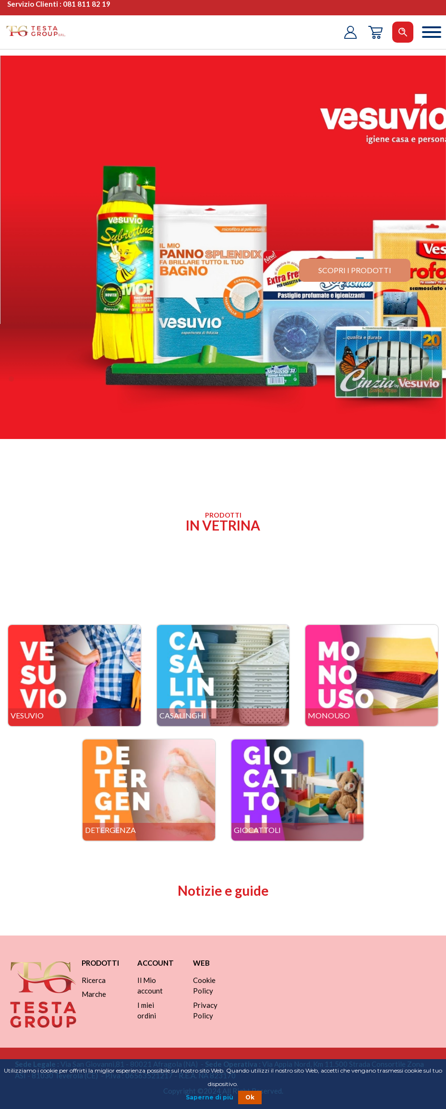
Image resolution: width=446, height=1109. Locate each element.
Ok (249, 1097)
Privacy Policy (205, 1010)
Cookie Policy (204, 985)
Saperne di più (209, 1097)
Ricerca (94, 980)
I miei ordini (146, 1010)
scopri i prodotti (354, 270)
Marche (94, 994)
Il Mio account (150, 985)
